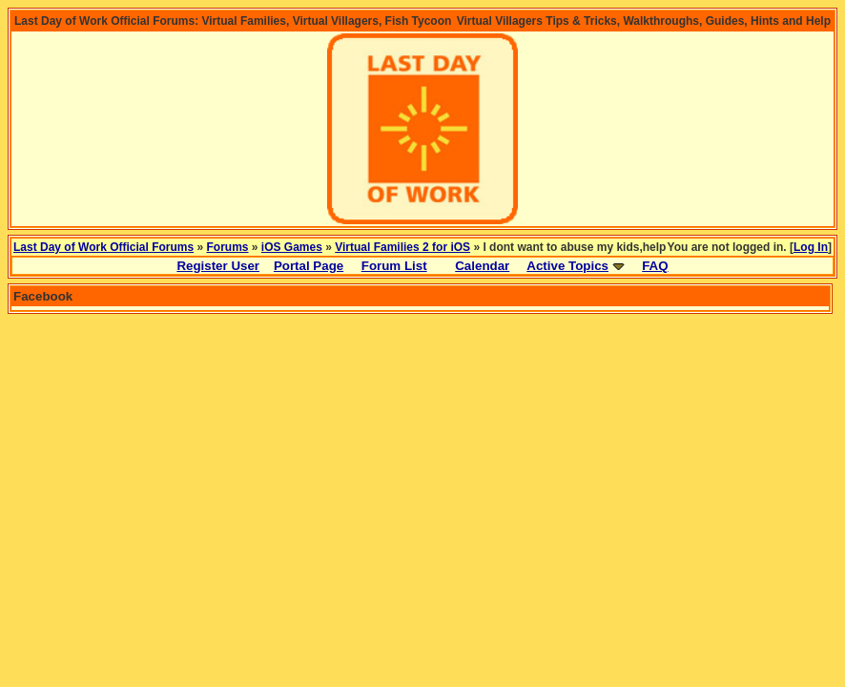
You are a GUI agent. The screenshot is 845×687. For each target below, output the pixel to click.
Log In (810, 247)
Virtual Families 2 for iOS (402, 247)
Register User (217, 266)
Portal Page (308, 266)
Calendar (482, 266)
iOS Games (291, 247)
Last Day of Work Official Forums (103, 247)
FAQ (655, 266)
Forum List (394, 266)
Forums (228, 247)
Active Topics (567, 266)
